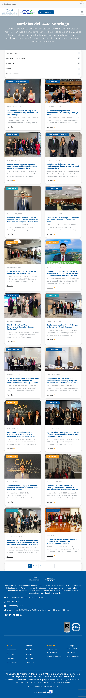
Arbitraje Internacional (43, 58)
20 (52, 566)
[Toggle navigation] (82, 12)
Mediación (43, 63)
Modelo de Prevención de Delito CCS (43, 687)
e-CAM (29, 654)
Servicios (10, 654)
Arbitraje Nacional (43, 53)
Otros (43, 69)
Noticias (29, 658)
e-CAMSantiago (46, 12)
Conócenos (11, 650)
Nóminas (10, 658)
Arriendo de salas (9, 4)
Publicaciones (12, 663)
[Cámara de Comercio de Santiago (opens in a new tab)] (27, 12)
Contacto (30, 663)
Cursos (29, 646)
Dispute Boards (43, 74)
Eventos (29, 650)
